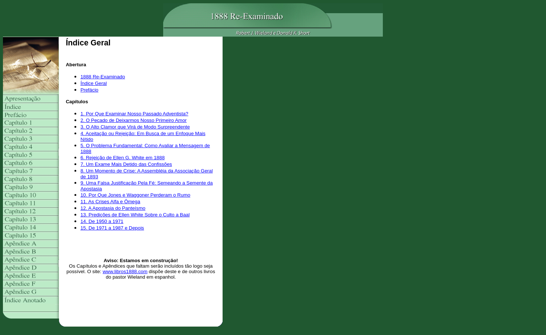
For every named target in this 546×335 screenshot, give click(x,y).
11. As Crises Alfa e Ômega (110, 201)
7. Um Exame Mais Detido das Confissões (126, 164)
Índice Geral (93, 83)
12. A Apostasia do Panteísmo (112, 208)
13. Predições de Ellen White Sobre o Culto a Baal (135, 214)
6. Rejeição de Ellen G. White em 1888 (122, 157)
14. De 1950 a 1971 (101, 221)
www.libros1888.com (125, 271)
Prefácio (89, 90)
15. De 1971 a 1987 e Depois (112, 228)
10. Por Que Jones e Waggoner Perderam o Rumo (135, 195)
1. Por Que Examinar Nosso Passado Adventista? (134, 113)
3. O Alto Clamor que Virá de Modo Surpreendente (135, 127)
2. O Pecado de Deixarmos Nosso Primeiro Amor (133, 120)
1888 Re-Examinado (102, 76)
